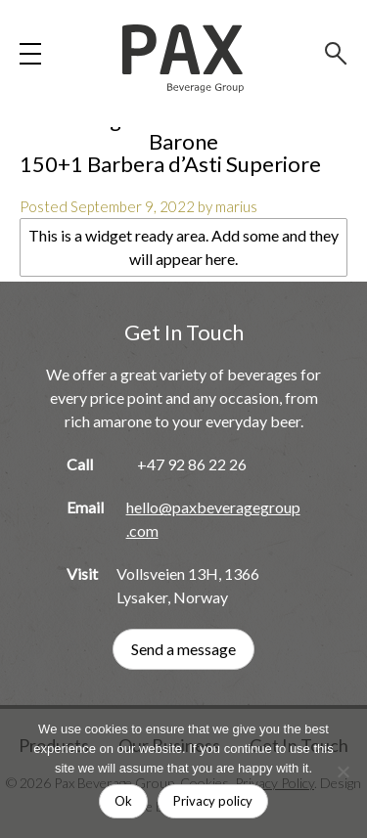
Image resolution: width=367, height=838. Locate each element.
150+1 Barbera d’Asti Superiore (170, 164)
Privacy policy (212, 801)
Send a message (183, 649)
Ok (123, 801)
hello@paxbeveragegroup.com (213, 519)
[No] (342, 771)
